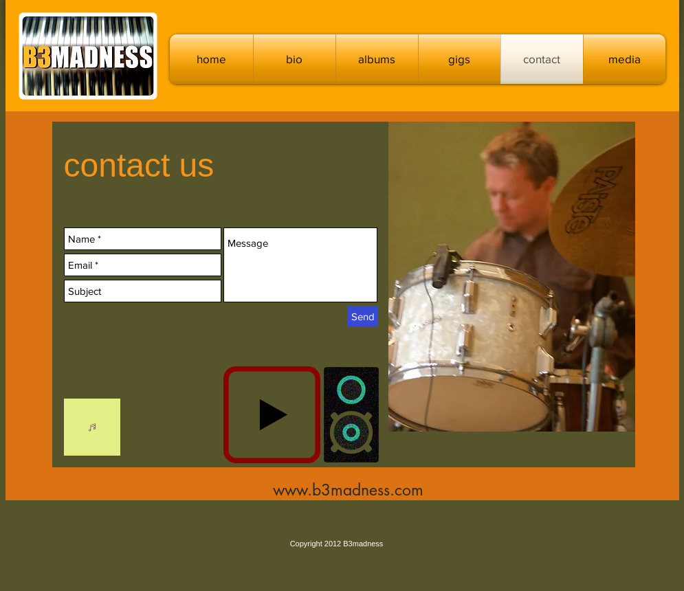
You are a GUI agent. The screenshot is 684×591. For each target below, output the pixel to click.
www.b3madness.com (348, 490)
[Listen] (92, 427)
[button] (377, 59)
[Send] (363, 316)
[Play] (271, 414)
